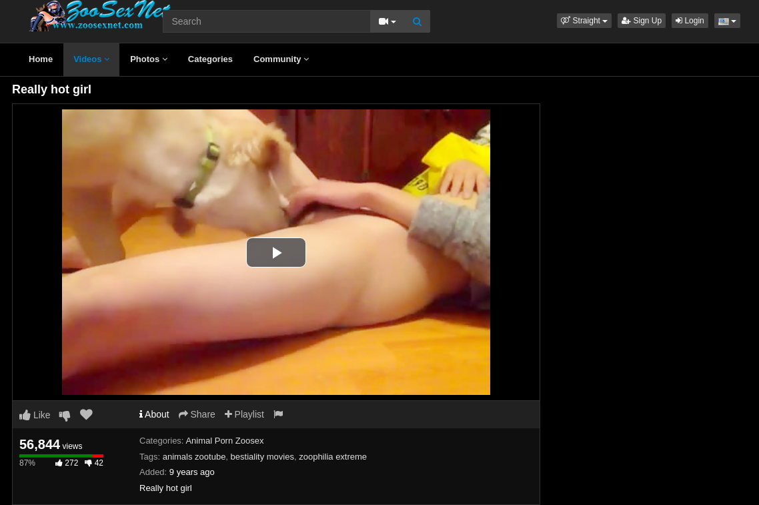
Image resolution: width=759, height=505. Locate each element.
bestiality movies (262, 457)
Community (281, 59)
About (154, 414)
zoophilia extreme (333, 457)
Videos (91, 59)
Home (41, 59)
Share (197, 414)
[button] (584, 20)
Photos (148, 59)
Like (35, 415)
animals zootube (194, 457)
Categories (210, 59)
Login (690, 20)
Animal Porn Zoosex (224, 441)
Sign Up (642, 20)
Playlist (244, 414)
